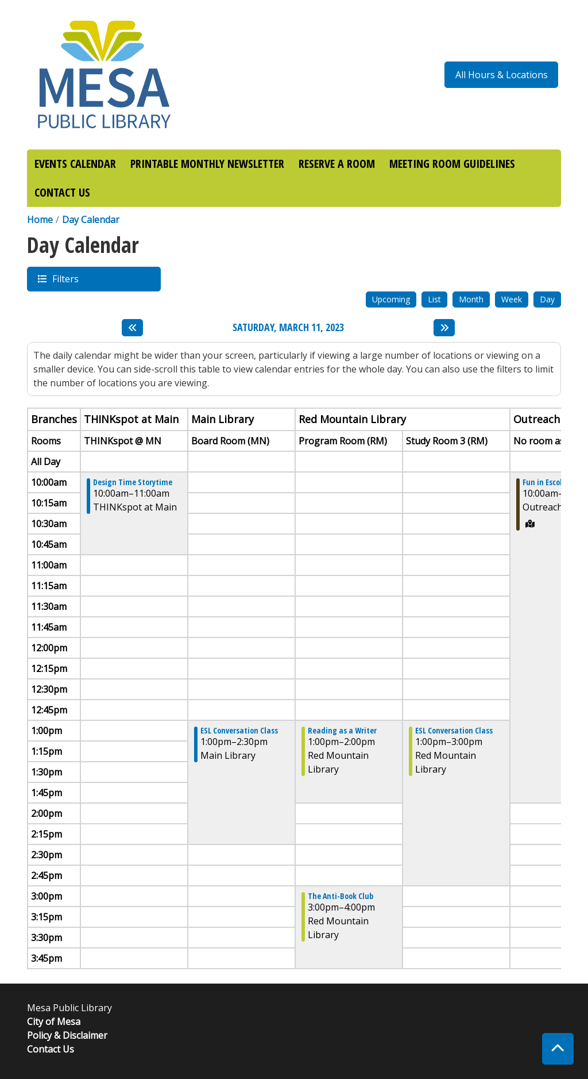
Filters (64, 278)
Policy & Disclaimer (67, 1035)
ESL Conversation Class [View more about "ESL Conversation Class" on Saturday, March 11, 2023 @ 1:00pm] (239, 731)
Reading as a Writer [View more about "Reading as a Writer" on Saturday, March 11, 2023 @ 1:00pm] (342, 731)
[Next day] (444, 327)
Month (471, 299)
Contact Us (50, 1049)
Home (40, 219)
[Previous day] (132, 327)
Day (547, 299)
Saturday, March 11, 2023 (288, 327)
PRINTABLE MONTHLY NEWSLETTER (207, 163)
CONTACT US (62, 192)
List (434, 299)
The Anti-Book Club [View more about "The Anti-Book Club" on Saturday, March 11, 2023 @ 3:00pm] (340, 896)
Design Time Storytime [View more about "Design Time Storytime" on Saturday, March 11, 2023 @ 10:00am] (132, 482)
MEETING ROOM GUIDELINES (452, 163)
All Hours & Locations (501, 74)
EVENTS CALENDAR (75, 163)
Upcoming (391, 299)
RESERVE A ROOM (337, 163)
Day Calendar (90, 219)
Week (511, 299)
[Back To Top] (558, 1049)
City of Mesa (53, 1021)
